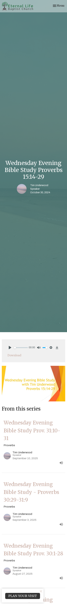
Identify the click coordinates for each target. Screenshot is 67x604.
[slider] (21, 347)
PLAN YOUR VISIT (22, 596)
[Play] (10, 347)
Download (14, 355)
